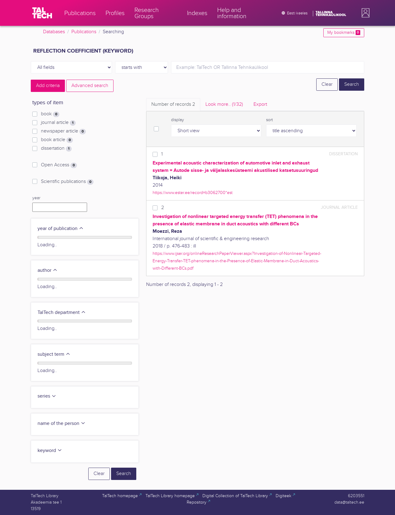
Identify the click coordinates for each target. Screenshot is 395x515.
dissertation (56, 148)
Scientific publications (67, 182)
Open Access (59, 165)
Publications (83, 32)
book (50, 114)
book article (57, 140)
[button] (364, 13)
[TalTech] (42, 13)
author (48, 270)
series (47, 396)
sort (269, 119)
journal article (58, 123)
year (36, 198)
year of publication (61, 229)
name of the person (62, 423)
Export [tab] (260, 104)
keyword (50, 451)
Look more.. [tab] (224, 104)
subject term (54, 354)
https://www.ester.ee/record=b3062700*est (193, 192)
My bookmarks (343, 32)
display (177, 119)
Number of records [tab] (173, 104)
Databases (54, 32)
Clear (327, 84)
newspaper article (63, 131)
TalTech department (62, 312)
